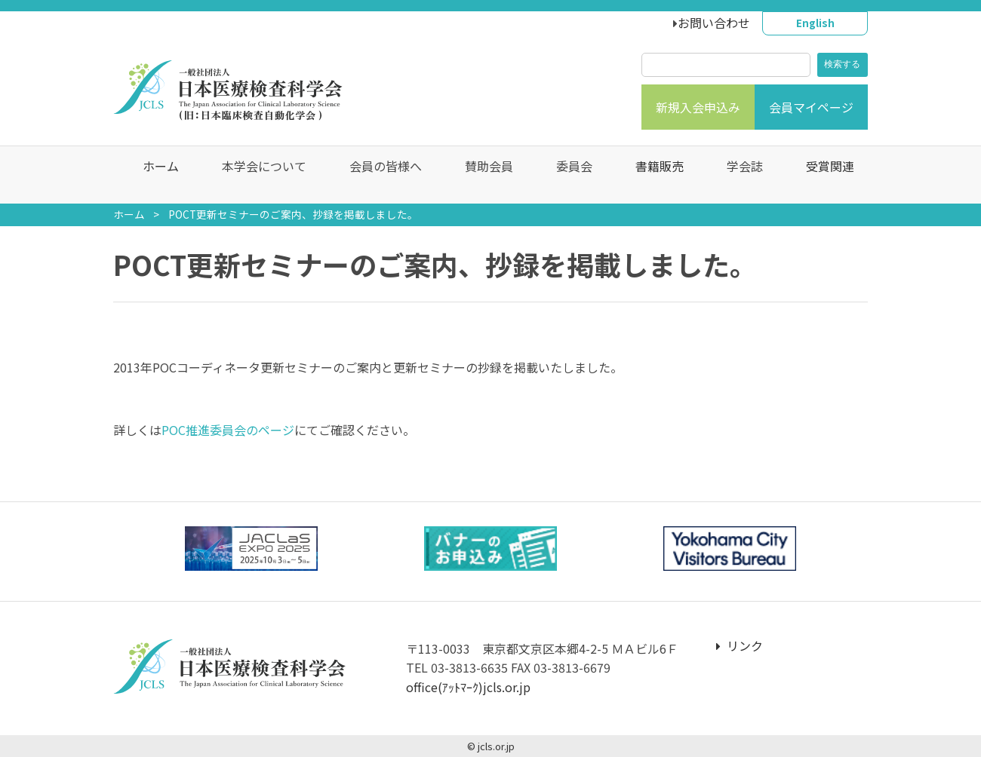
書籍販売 (652, 175)
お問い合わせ (714, 23)
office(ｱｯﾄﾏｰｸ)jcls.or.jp (468, 687)
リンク (739, 645)
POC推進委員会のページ (227, 430)
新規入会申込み (698, 107)
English (815, 22)
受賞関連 (822, 175)
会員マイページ (811, 107)
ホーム (153, 175)
